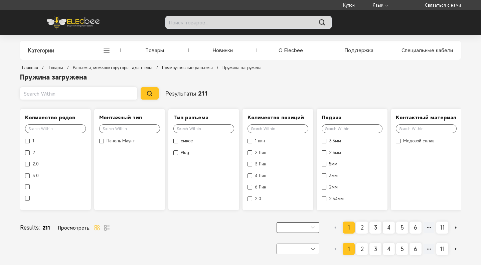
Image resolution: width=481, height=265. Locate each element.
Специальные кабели (427, 50)
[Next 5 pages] (429, 227)
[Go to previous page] (335, 227)
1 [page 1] (349, 227)
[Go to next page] (455, 227)
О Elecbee (291, 50)
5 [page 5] (402, 227)
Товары (154, 50)
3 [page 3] (375, 227)
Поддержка (359, 50)
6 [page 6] (415, 227)
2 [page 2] (362, 227)
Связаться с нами (443, 5)
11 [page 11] (442, 227)
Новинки (223, 50)
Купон (349, 5)
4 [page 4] (388, 227)
